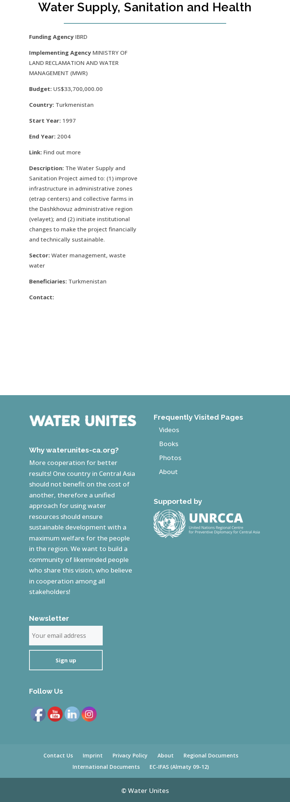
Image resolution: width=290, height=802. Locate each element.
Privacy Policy (130, 755)
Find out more (62, 152)
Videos (169, 429)
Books (168, 443)
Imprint (93, 755)
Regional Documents (211, 755)
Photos (170, 457)
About (168, 471)
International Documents (106, 766)
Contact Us (58, 755)
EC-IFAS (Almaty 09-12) (179, 766)
